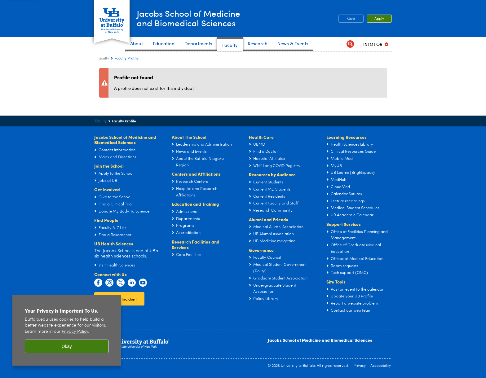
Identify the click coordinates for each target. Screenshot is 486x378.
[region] (66, 330)
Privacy (359, 366)
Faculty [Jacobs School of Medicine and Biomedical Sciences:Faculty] (103, 58)
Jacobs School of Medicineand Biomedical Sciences (195, 18)
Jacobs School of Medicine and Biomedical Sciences (320, 340)
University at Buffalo (298, 366)
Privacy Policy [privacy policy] (75, 331)
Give (351, 19)
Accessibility (380, 366)
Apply (379, 19)
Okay (66, 346)
